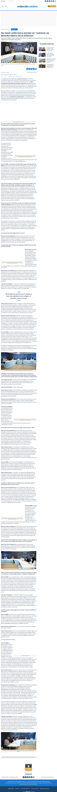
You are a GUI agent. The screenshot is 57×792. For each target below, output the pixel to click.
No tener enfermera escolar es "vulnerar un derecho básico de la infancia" (26, 34)
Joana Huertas (14, 74)
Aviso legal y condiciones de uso (47, 777)
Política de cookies (35, 788)
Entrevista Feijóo (11, 1)
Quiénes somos (8, 788)
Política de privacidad (24, 788)
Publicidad (15, 788)
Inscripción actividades (46, 788)
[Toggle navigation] (2, 6)
